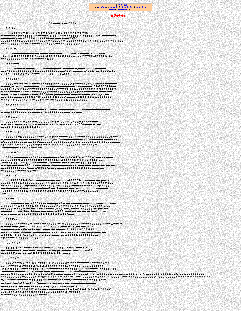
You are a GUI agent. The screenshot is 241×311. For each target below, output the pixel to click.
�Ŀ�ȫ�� (102, 7)
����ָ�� (114, 7)
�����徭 (122, 5)
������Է (123, 10)
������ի (127, 7)
